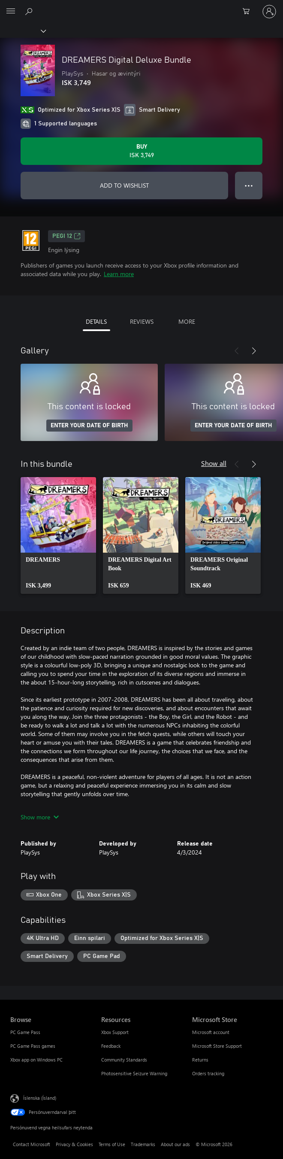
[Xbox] (22, 30)
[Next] (253, 351)
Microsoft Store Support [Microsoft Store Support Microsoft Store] (217, 1046)
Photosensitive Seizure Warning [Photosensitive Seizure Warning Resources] (134, 1073)
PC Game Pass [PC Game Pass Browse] (25, 1032)
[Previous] (236, 351)
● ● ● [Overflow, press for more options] (249, 185)
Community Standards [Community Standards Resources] (124, 1059)
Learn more (119, 274)
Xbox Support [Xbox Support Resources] (115, 1032)
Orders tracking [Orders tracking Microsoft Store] (208, 1073)
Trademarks (143, 1144)
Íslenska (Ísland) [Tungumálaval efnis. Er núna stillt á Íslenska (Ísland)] (39, 1098)
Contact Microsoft (31, 1144)
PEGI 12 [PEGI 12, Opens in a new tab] (66, 236)
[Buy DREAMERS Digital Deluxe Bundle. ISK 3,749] (141, 151)
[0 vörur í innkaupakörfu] (248, 11)
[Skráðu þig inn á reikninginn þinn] (269, 11)
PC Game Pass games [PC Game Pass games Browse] (32, 1046)
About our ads (175, 1144)
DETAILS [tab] (96, 321)
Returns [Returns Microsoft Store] (200, 1059)
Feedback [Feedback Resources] (110, 1046)
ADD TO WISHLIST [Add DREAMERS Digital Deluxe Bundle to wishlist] (124, 185)
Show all (213, 463)
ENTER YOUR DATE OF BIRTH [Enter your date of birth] (89, 426)
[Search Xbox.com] (30, 11)
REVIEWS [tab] (142, 321)
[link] (58, 535)
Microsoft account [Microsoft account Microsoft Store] (210, 1032)
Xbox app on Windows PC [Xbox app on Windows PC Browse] (36, 1059)
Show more (40, 817)
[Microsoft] (141, 6)
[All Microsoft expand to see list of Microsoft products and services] (10, 11)
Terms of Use (112, 1144)
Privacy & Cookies (74, 1144)
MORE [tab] (186, 321)
